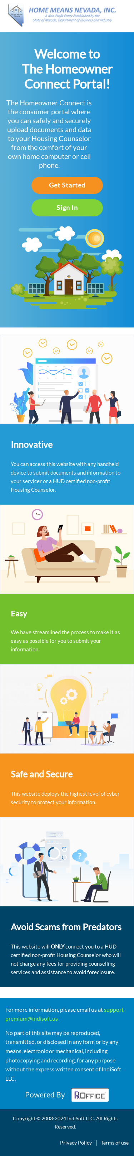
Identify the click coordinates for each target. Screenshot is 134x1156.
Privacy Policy (76, 1143)
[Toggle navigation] (124, 18)
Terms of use (115, 1143)
